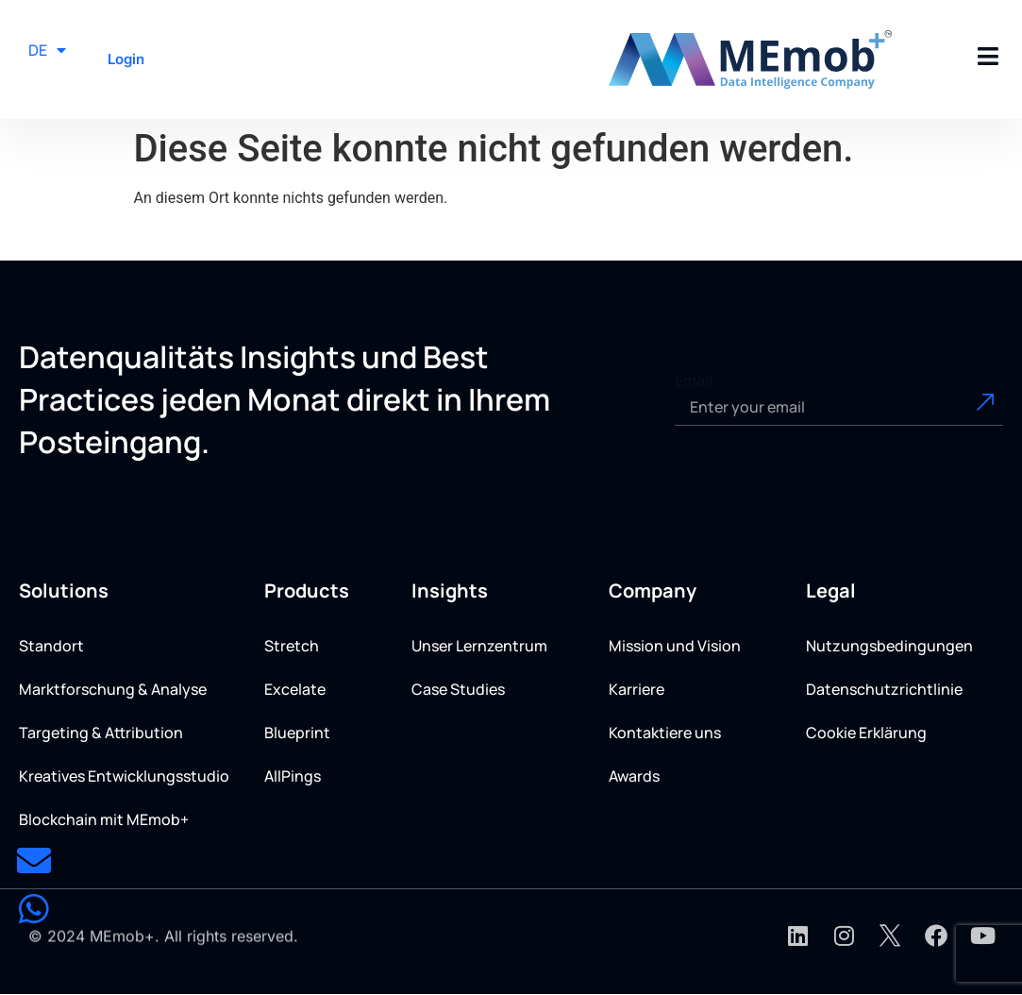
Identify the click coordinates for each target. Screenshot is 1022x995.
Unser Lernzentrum (479, 645)
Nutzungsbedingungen (889, 645)
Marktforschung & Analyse (113, 689)
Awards (634, 776)
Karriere (636, 689)
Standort (51, 645)
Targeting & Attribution (101, 732)
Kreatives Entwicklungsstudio (124, 776)
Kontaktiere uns (665, 732)
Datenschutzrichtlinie (884, 689)
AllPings (292, 776)
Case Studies (458, 689)
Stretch (291, 645)
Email (693, 380)
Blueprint (297, 732)
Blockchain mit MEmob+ (104, 819)
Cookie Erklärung (866, 732)
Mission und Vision (675, 645)
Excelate (295, 689)
